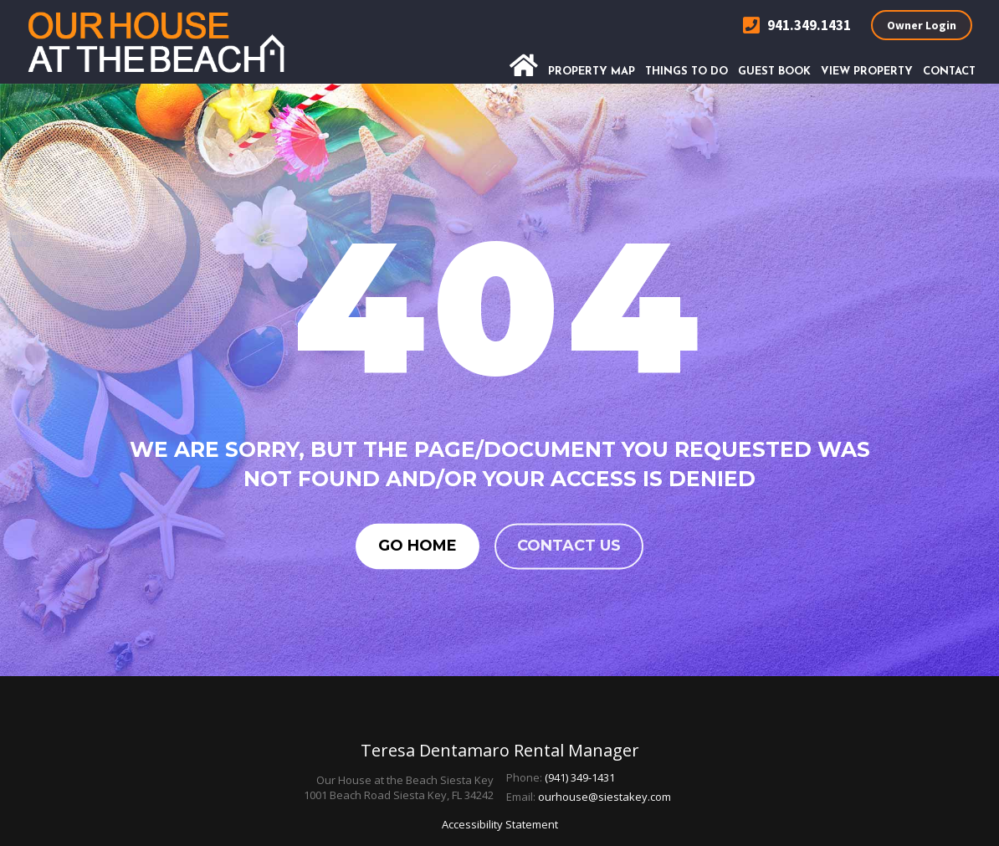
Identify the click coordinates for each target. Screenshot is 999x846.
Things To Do (686, 71)
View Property (867, 71)
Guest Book (774, 71)
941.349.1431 (797, 25)
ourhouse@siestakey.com (604, 796)
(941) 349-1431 (580, 777)
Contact (949, 71)
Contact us (569, 545)
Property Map (591, 71)
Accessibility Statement (500, 824)
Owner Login (921, 25)
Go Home (417, 545)
